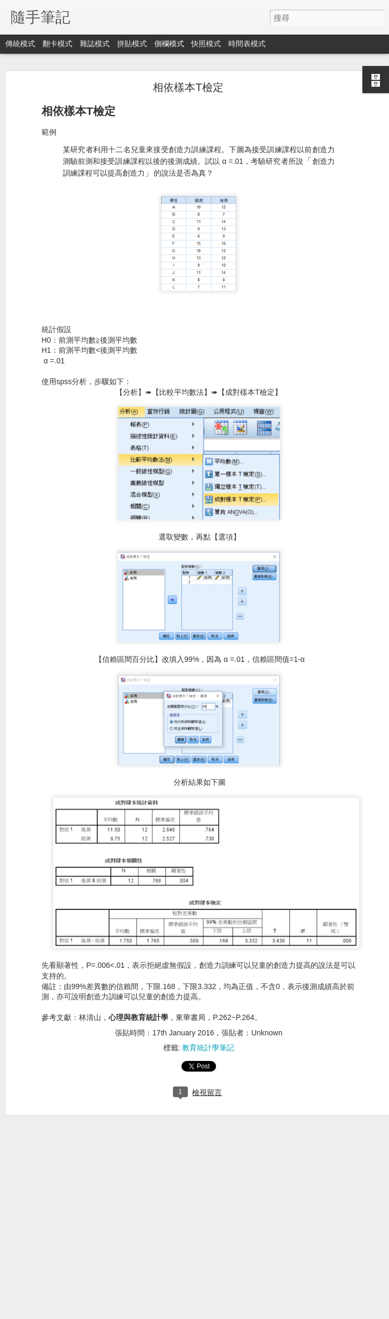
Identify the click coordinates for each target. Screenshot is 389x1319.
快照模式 (206, 43)
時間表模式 (247, 43)
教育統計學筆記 (208, 1044)
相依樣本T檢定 (188, 84)
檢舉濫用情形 (245, 1312)
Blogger (215, 1312)
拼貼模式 (132, 43)
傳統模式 (20, 43)
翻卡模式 (57, 43)
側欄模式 (169, 43)
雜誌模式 (95, 43)
